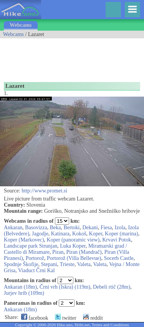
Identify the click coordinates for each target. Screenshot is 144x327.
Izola (120, 227)
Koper (95, 234)
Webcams (21, 25)
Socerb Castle (118, 258)
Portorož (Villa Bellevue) (74, 258)
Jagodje (40, 234)
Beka (55, 227)
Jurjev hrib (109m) (24, 293)
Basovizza (36, 227)
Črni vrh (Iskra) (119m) (65, 287)
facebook (34, 318)
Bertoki (72, 227)
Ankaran (13, 227)
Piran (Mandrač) (84, 252)
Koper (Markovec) (24, 240)
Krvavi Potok (116, 240)
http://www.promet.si (44, 191)
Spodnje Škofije (21, 264)
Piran (58, 252)
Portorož (35, 258)
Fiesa (106, 227)
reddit (93, 318)
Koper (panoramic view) (73, 240)
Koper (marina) (121, 234)
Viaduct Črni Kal (36, 270)
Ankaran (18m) (20, 287)
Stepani (49, 264)
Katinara (60, 234)
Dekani (90, 227)
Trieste (67, 264)
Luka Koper (73, 246)
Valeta (84, 264)
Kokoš (79, 234)
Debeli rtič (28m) (111, 287)
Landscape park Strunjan (30, 246)
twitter (65, 318)
